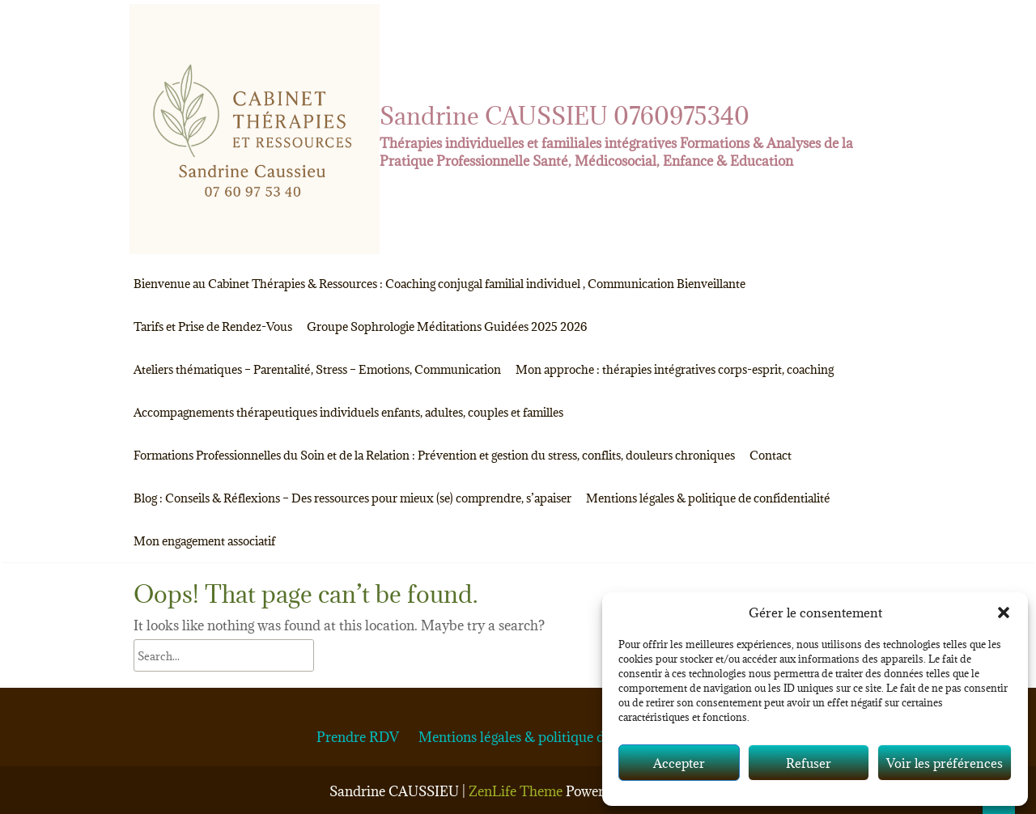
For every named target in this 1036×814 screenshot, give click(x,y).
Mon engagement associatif (204, 541)
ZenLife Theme (517, 791)
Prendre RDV (357, 737)
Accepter (679, 763)
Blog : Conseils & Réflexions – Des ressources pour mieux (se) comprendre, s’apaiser (352, 498)
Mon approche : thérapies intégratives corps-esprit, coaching (675, 369)
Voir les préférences (944, 763)
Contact (770, 455)
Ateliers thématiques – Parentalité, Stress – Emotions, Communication (317, 369)
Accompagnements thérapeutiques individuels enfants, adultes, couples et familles (348, 412)
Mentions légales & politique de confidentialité (708, 498)
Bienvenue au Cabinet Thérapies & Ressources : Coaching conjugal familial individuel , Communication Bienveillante (439, 283)
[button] (1004, 612)
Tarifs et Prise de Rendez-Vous (213, 326)
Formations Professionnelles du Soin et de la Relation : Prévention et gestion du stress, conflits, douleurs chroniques (434, 455)
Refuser (808, 763)
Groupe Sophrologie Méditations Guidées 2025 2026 (447, 326)
